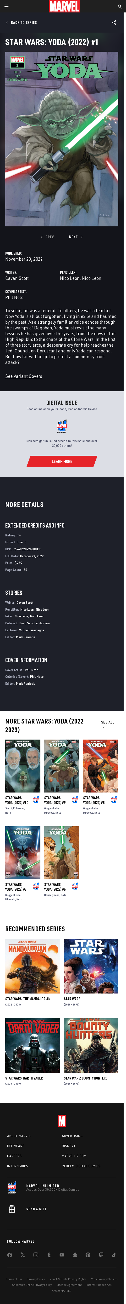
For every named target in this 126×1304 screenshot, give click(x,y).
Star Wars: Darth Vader (24, 1078)
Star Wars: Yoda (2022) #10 (16, 800)
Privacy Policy (36, 1279)
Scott (8, 808)
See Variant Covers (23, 376)
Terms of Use (14, 1279)
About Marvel (19, 1136)
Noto (8, 812)
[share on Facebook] (9, 1256)
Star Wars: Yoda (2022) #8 (93, 800)
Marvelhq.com (74, 1156)
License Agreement (69, 1285)
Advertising (72, 1136)
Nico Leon (70, 278)
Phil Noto (14, 297)
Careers (14, 1156)
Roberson (18, 808)
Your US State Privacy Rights (68, 1279)
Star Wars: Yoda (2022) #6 (55, 887)
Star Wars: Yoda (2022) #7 (16, 887)
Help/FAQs (16, 1146)
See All (108, 724)
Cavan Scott (17, 278)
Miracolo (49, 812)
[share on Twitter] (23, 1255)
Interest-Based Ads (99, 1285)
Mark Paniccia (25, 637)
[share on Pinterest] (88, 1255)
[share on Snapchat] (75, 1255)
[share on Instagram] (35, 1255)
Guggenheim (51, 808)
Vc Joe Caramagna (31, 630)
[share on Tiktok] (114, 1255)
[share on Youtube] (62, 1255)
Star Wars (72, 998)
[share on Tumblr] (49, 1255)
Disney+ (69, 1146)
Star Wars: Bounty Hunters (85, 1078)
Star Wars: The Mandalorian (27, 998)
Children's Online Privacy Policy (32, 1285)
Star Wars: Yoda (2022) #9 (55, 800)
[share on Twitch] (101, 1255)
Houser (48, 895)
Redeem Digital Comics (81, 1166)
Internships (17, 1166)
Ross (57, 895)
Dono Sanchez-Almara (34, 623)
